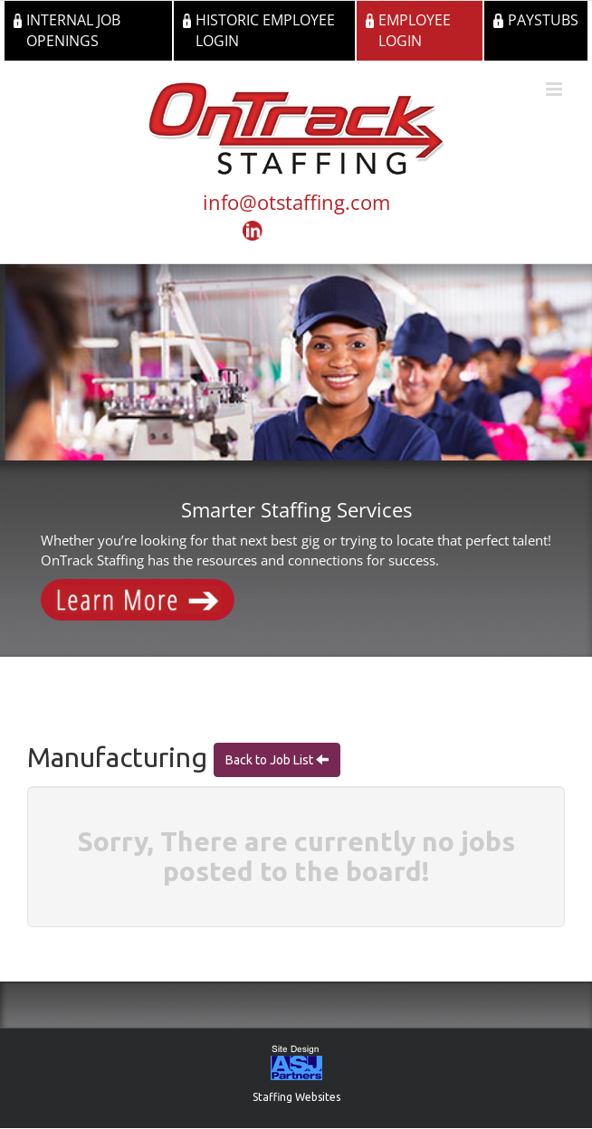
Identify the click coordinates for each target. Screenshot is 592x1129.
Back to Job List (270, 760)
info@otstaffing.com (296, 201)
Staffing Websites (296, 1097)
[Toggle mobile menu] (555, 89)
